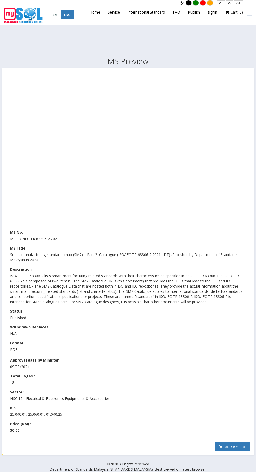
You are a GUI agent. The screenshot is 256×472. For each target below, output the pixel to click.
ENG (67, 15)
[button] (221, 2)
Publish (194, 12)
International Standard (146, 12)
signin (212, 12)
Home (95, 12)
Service (114, 12)
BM (55, 15)
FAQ (176, 12)
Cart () (234, 12)
